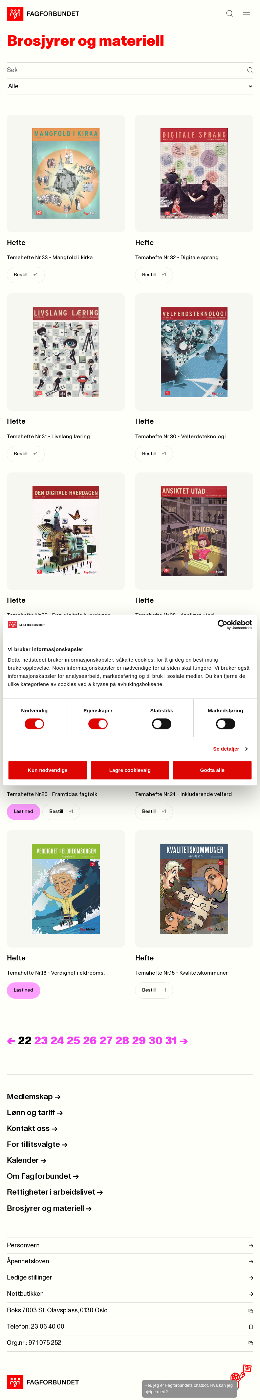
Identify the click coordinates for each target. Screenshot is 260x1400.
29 (139, 1041)
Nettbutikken (130, 1294)
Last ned (23, 811)
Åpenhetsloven (130, 1262)
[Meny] (246, 13)
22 (24, 1041)
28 (122, 1041)
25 (73, 1041)
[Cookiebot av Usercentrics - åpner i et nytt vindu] (222, 625)
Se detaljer (226, 749)
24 (57, 1041)
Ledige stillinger (130, 1278)
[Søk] (229, 13)
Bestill (26, 275)
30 (155, 1041)
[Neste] (183, 1041)
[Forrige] (11, 1041)
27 (106, 1041)
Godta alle (212, 770)
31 (171, 1041)
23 (41, 1041)
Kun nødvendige (48, 770)
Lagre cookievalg (130, 770)
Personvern (130, 1246)
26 (90, 1041)
